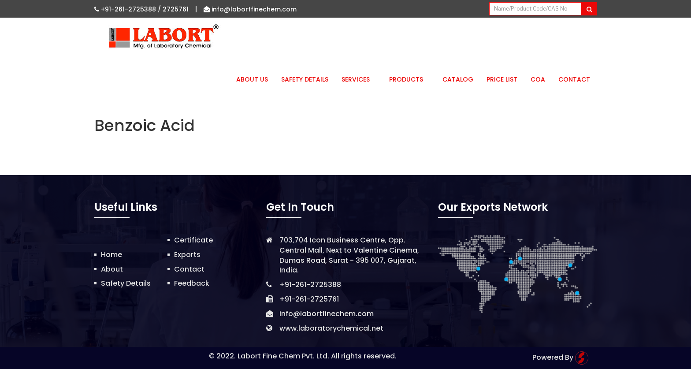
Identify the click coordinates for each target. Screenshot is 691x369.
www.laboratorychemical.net (331, 328)
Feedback (191, 283)
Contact (574, 79)
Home (111, 255)
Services (359, 79)
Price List (502, 79)
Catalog (457, 79)
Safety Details (304, 79)
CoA (538, 79)
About (112, 269)
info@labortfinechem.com (250, 9)
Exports (187, 255)
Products (409, 79)
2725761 (176, 9)
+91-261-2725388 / (128, 9)
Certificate (193, 240)
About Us (252, 79)
